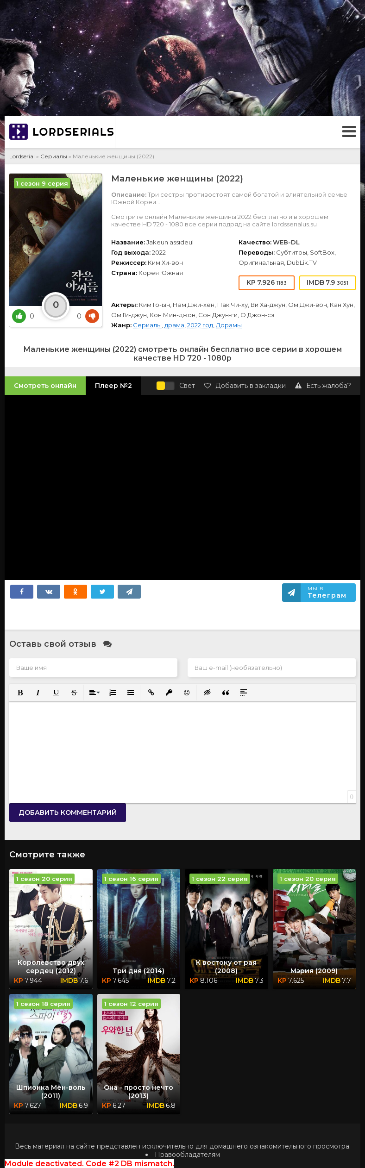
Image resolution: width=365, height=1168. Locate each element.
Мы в (327, 593)
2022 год (200, 325)
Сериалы (53, 156)
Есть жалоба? (323, 385)
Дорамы (229, 325)
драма (174, 325)
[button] (19, 692)
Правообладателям (187, 1154)
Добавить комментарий (68, 812)
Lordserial (22, 156)
